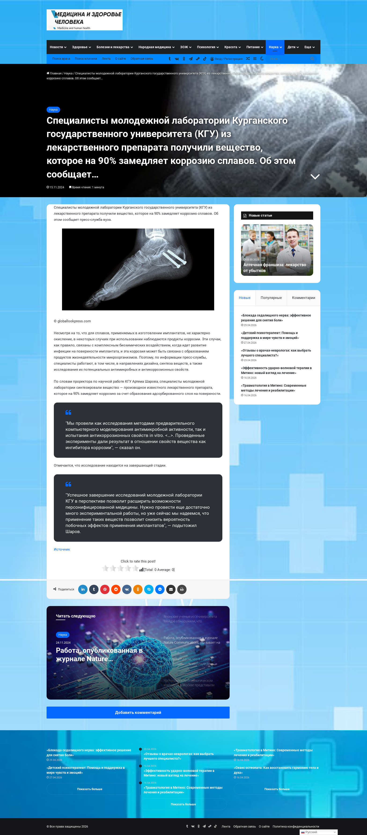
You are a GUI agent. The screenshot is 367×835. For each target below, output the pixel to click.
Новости (56, 47)
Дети (291, 47)
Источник (62, 549)
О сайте (120, 58)
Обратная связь (142, 58)
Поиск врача (61, 58)
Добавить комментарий (138, 712)
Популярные (271, 298)
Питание (253, 47)
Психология (206, 47)
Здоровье (80, 47)
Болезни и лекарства (113, 47)
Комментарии (303, 298)
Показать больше (89, 789)
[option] (138, 653)
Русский (309, 832)
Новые (244, 298)
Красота (230, 47)
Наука (274, 47)
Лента (106, 58)
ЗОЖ (184, 47)
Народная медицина (155, 47)
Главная (54, 73)
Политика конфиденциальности (296, 826)
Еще (308, 47)
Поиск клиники (86, 58)
